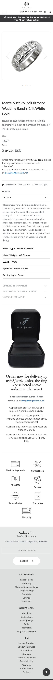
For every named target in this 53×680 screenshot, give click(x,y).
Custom (26, 672)
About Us (26, 613)
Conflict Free (26, 617)
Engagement (26, 580)
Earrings (26, 598)
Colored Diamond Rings (26, 587)
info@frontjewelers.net (16, 173)
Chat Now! (8, 185)
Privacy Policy (26, 661)
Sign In (33, 12)
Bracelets (26, 594)
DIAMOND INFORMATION (15, 286)
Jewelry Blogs (26, 620)
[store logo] (27, 6)
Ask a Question (23, 185)
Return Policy (26, 668)
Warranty (26, 665)
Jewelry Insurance (26, 647)
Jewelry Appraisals (26, 643)
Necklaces (27, 601)
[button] (8, 56)
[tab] (26, 198)
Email (6, 191)
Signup (23, 12)
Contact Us (26, 650)
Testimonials (26, 628)
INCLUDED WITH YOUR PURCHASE (20, 291)
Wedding (26, 583)
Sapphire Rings (27, 591)
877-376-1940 (39, 185)
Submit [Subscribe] (26, 561)
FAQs (26, 624)
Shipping (26, 654)
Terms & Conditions (26, 658)
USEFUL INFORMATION (14, 297)
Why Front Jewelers (26, 631)
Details (7, 197)
